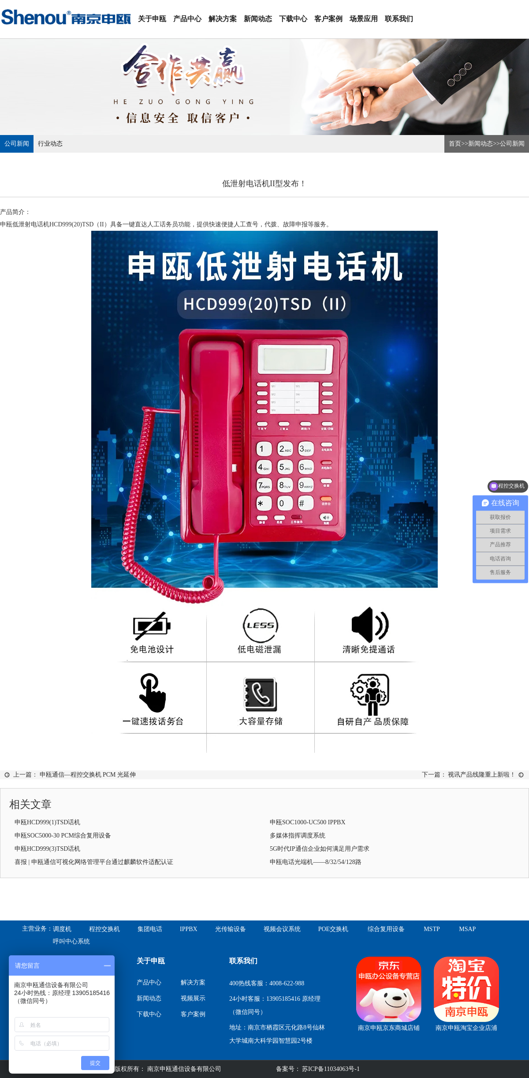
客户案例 (328, 19)
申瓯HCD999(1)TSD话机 (47, 822)
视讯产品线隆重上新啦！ (482, 774)
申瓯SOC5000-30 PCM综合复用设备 (63, 835)
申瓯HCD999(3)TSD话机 (47, 848)
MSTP (432, 929)
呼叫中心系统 (71, 941)
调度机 (62, 929)
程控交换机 (104, 929)
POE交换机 (333, 929)
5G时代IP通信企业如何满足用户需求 (319, 848)
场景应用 (364, 19)
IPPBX (188, 929)
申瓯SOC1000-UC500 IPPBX (308, 822)
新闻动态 (258, 19)
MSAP (467, 929)
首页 (455, 143)
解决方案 (223, 19)
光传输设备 (230, 929)
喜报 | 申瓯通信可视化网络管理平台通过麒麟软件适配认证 (94, 862)
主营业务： (37, 928)
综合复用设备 (386, 929)
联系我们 (399, 19)
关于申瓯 (152, 19)
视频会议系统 (282, 929)
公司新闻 (16, 143)
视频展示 (193, 998)
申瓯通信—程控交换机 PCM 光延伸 (88, 774)
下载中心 (293, 19)
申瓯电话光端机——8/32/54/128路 (315, 862)
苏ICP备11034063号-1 (330, 1069)
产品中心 (187, 19)
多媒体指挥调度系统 (297, 835)
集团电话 (150, 929)
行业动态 (50, 143)
